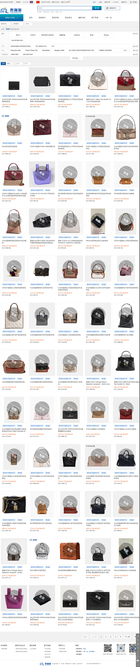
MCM (91, 35)
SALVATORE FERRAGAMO (18, 40)
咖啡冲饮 (81, 18)
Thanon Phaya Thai (31, 50)
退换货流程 (62, 651)
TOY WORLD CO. (41, 46)
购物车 (112, 8)
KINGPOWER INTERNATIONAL (21, 46)
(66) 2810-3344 (28, 54)
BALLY (18, 35)
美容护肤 (55, 18)
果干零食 (94, 18)
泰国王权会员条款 (21, 649)
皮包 (29, 24)
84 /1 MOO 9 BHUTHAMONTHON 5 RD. (81, 50)
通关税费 (48, 651)
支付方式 (48, 654)
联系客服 (62, 649)
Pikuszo (106, 35)
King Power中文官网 (6, 2)
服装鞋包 (5, 24)
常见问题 (48, 649)
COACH (32, 35)
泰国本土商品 (11, 18)
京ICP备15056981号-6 (93, 663)
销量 (3, 63)
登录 (94, 2)
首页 (31, 18)
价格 (9, 63)
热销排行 (42, 18)
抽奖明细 (4, 649)
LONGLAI (77, 35)
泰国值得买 (46, 12)
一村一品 (108, 18)
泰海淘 (18, 2)
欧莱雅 (39, 12)
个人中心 (116, 2)
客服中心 (124, 2)
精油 (52, 12)
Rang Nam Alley (16, 50)
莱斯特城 (62, 35)
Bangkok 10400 (59, 50)
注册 (100, 2)
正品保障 (33, 649)
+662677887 (14, 54)
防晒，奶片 (59, 12)
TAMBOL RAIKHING (105, 50)
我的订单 (107, 2)
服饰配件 (17, 24)
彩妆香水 (68, 18)
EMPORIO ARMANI (47, 35)
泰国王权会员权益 (21, 651)
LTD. (52, 46)
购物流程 (48, 657)
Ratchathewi (46, 50)
